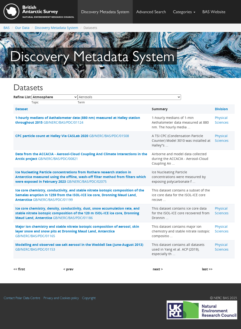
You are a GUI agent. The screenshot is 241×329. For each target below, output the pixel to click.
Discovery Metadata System (105, 11)
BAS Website (215, 10)
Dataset (21, 109)
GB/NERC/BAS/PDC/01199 (79, 195)
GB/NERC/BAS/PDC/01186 (77, 213)
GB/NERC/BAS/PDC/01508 (72, 136)
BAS (7, 27)
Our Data (22, 27)
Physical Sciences (222, 120)
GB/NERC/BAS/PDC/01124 (77, 120)
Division (221, 109)
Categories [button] (184, 11)
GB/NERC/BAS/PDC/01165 (77, 231)
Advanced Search (151, 11)
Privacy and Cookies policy (61, 298)
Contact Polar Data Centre (22, 298)
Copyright (89, 298)
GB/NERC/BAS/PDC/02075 (80, 177)
